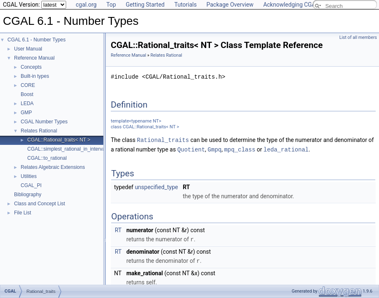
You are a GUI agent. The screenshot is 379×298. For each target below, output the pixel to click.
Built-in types (35, 76)
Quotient (191, 149)
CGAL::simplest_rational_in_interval (66, 149)
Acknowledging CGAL (291, 4)
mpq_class (239, 149)
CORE (28, 85)
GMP (26, 112)
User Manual (28, 49)
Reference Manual (34, 58)
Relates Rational (39, 131)
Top (111, 4)
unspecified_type (156, 186)
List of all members (358, 37)
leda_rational (285, 149)
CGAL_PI (31, 185)
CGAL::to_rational (47, 158)
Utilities (29, 176)
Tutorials (185, 4)
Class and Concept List (39, 204)
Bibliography (27, 194)
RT (118, 229)
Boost (27, 94)
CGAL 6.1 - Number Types (36, 40)
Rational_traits (163, 140)
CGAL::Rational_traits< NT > (59, 140)
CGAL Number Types (44, 122)
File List (22, 213)
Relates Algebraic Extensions (53, 167)
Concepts (31, 67)
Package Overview (229, 4)
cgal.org (86, 4)
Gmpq (214, 149)
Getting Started (145, 4)
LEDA (27, 103)
